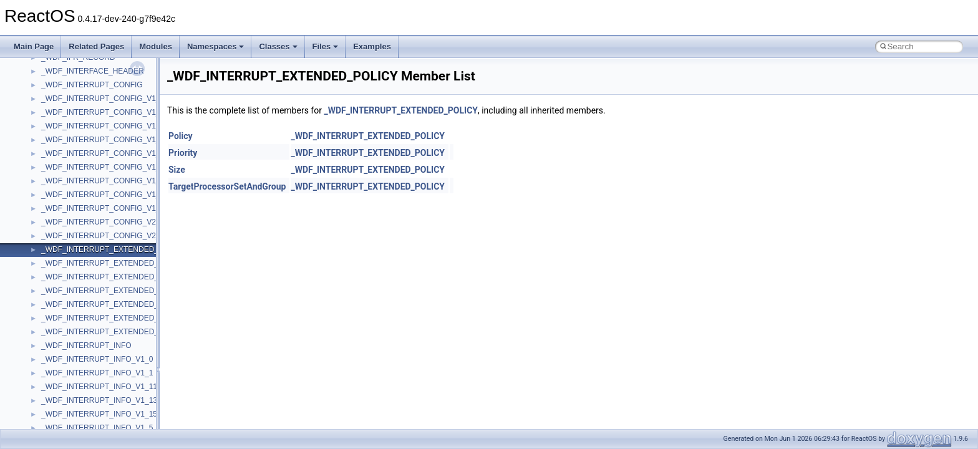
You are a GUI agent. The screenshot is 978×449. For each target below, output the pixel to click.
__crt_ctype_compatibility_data (92, 295)
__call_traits (61, 89)
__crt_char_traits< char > (82, 268)
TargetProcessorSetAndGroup (227, 186)
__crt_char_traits (69, 254)
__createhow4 (64, 227)
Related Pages (96, 46)
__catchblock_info (71, 103)
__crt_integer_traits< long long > (94, 350)
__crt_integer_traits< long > (86, 336)
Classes (278, 46)
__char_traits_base (73, 144)
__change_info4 (67, 131)
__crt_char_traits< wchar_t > (88, 282)
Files (325, 46)
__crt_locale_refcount (77, 419)
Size (176, 170)
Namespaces (215, 46)
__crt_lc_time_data (72, 364)
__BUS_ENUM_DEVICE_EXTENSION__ (110, 62)
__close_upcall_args (75, 185)
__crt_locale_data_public (82, 391)
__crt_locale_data (70, 378)
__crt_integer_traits (73, 323)
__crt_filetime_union (74, 309)
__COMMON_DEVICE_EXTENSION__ (106, 199)
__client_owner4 (68, 172)
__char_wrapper (68, 158)
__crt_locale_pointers (76, 405)
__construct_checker (75, 213)
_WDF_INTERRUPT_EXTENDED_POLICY (401, 110)
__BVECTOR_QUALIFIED (85, 76)
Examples (372, 46)
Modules (155, 46)
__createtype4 (65, 240)
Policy (180, 136)
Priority (182, 153)
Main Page (34, 46)
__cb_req (56, 117)
